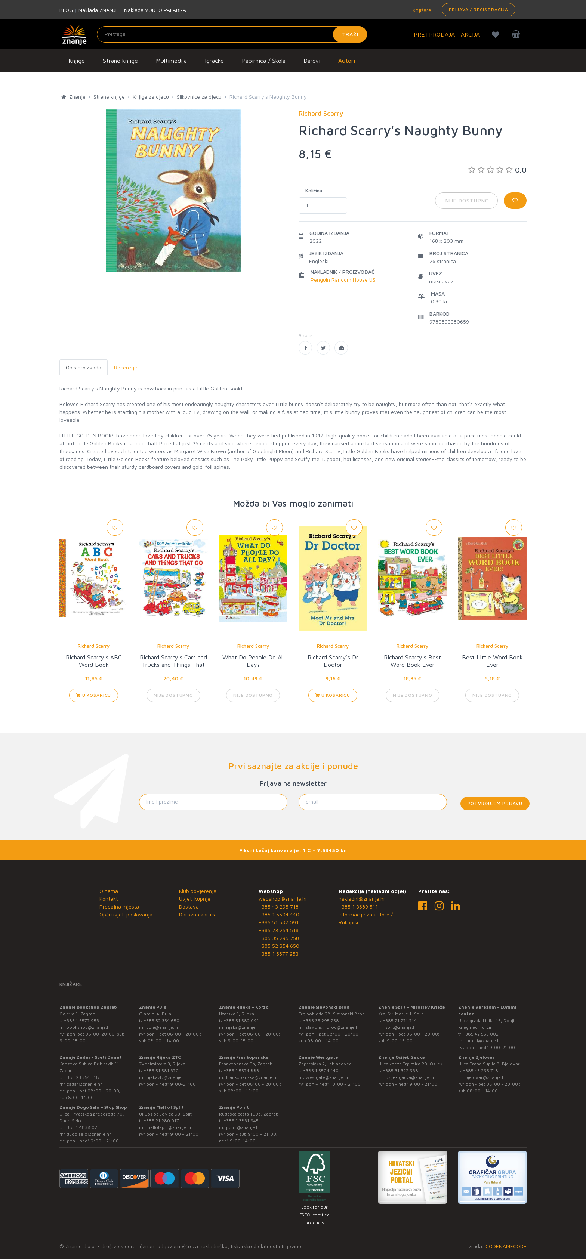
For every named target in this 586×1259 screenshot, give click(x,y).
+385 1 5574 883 (241, 1070)
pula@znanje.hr (162, 1027)
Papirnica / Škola (264, 60)
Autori (346, 60)
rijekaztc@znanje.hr (166, 1077)
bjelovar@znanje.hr (485, 1077)
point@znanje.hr (243, 1127)
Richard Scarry (94, 646)
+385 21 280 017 (161, 1120)
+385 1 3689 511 (358, 906)
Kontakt (108, 898)
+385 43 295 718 (279, 906)
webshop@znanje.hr (283, 898)
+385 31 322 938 (400, 1070)
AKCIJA (470, 34)
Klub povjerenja (197, 891)
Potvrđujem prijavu (495, 803)
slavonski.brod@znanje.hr (333, 1027)
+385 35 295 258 (279, 938)
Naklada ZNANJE (98, 10)
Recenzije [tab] (125, 367)
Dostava (189, 906)
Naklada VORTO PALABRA (155, 10)
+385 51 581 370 (161, 1070)
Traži (350, 34)
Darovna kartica (198, 914)
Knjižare (421, 10)
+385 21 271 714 (400, 1020)
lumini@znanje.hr (483, 1040)
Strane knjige (120, 60)
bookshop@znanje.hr (89, 1027)
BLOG (66, 10)
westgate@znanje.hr (327, 1077)
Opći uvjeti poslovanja (125, 914)
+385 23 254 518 (279, 930)
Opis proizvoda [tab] (83, 367)
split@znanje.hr (401, 1027)
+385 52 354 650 (279, 946)
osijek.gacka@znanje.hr (410, 1077)
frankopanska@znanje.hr (252, 1077)
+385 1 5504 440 (279, 914)
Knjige (76, 60)
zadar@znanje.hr (84, 1084)
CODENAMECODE (506, 1246)
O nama (108, 891)
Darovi (311, 60)
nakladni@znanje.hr (362, 898)
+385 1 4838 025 (82, 1127)
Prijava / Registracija (478, 9)
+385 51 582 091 (279, 922)
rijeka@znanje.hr (243, 1027)
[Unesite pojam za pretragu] (232, 34)
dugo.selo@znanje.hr (89, 1134)
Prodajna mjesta (119, 906)
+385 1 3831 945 (241, 1120)
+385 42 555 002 (481, 1034)
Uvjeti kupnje (194, 898)
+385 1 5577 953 (279, 953)
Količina (313, 191)
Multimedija (171, 60)
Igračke (214, 60)
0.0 (497, 170)
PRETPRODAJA (434, 34)
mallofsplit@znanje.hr (169, 1127)
